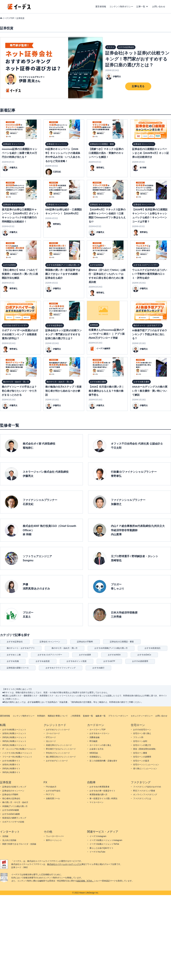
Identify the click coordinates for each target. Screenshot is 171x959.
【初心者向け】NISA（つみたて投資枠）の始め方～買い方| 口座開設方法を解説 (20, 273)
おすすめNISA (114, 655)
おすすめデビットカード (57, 761)
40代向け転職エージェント (14, 745)
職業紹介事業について (58, 716)
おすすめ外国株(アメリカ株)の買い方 (111, 648)
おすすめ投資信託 (153, 648)
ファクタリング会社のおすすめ (147, 787)
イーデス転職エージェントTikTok (104, 844)
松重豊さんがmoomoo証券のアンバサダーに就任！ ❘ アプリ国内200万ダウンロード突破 (107, 333)
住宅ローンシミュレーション (146, 764)
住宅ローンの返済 (141, 761)
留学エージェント (54, 840)
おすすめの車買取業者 (99, 787)
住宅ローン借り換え (142, 733)
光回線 (5, 836)
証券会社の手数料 (85, 641)
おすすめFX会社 (53, 791)
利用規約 (41, 716)
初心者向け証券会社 (11, 798)
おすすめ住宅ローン (142, 729)
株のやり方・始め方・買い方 (65, 648)
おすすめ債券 (85, 655)
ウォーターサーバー (55, 836)
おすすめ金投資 (43, 661)
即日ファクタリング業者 (144, 791)
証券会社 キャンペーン (50, 641)
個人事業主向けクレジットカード (61, 757)
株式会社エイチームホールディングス (64, 864)
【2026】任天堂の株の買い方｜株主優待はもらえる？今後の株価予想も (106, 390)
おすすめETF (109, 661)
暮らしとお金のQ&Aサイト (101, 848)
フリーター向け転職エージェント (17, 757)
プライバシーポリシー (118, 716)
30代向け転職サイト (11, 772)
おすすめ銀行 (98, 668)
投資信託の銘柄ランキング (14, 818)
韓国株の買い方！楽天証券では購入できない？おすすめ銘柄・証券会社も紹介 (62, 273)
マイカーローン (96, 802)
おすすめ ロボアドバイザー (50, 655)
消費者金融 (94, 737)
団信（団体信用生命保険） (145, 749)
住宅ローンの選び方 (142, 745)
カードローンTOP (97, 729)
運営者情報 (100, 6)
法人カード (51, 741)
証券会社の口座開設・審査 (122, 641)
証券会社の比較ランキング (14, 787)
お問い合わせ (158, 6)
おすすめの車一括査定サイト (102, 791)
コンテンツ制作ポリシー (121, 6)
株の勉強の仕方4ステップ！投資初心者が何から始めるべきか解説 (63, 390)
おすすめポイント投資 (76, 661)
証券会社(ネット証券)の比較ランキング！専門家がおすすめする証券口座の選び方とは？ (137, 59)
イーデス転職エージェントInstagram (105, 840)
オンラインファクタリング (145, 794)
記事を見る (138, 86)
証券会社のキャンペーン (13, 791)
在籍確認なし (95, 757)
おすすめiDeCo (144, 655)
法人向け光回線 (9, 840)
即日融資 (93, 741)
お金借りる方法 (96, 749)
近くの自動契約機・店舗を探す (103, 761)
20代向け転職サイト (11, 768)
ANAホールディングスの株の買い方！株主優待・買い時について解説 (150, 390)
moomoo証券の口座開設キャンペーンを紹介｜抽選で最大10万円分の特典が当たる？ (19, 153)
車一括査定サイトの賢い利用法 (103, 798)
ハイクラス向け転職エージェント (17, 753)
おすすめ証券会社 (15, 641)
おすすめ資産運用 (140, 661)
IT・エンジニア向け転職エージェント (19, 749)
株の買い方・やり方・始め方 (15, 802)
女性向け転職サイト (11, 764)
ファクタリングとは (142, 798)
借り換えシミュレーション (145, 768)
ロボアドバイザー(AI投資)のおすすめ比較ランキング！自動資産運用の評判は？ (20, 334)
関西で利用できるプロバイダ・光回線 (19, 844)
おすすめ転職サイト (11, 761)
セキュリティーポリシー (142, 716)
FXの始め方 (51, 787)
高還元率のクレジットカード (59, 745)
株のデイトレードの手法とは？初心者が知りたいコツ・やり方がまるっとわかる (19, 390)
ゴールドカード (53, 733)
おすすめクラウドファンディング (61, 668)
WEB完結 (93, 753)
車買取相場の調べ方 (98, 794)
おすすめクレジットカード (58, 729)
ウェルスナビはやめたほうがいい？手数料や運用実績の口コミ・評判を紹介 (149, 273)
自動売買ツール (53, 798)
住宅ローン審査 (140, 753)
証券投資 (20, 18)
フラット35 (138, 737)
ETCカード (51, 737)
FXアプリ (50, 794)
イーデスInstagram (97, 836)
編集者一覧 (101, 716)
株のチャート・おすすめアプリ (21, 648)
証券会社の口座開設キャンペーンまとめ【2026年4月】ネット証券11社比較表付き (150, 153)
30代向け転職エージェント (14, 741)
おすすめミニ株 (14, 655)
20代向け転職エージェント (14, 737)
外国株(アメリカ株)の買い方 (15, 806)
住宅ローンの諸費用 (142, 757)
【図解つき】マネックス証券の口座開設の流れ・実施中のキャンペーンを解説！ (106, 153)
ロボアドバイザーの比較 (13, 822)
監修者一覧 (88, 716)
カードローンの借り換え (100, 745)
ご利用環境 (75, 716)
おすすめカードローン (99, 733)
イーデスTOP (8, 18)
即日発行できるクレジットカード (61, 749)
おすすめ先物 (13, 661)
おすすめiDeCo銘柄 (11, 814)
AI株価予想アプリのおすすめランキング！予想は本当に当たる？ (149, 334)
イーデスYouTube (97, 852)
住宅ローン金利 (140, 741)
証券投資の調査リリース (18, 668)
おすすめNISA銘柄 (10, 810)
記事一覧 (140, 6)
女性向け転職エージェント (14, 733)
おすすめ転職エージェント (14, 729)
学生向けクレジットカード (58, 753)
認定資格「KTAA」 (85, 881)
